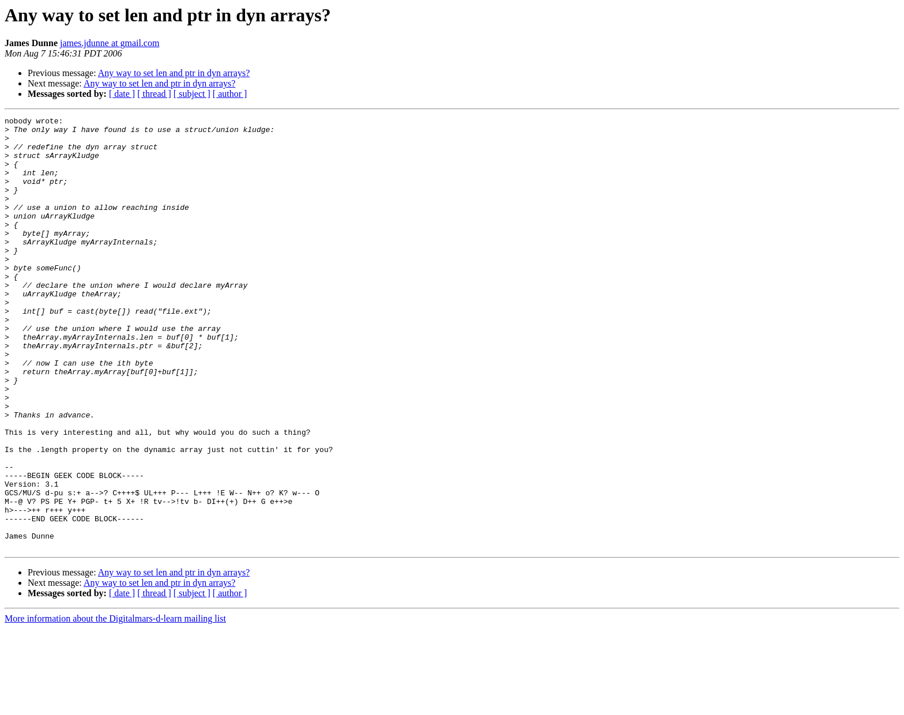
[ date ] (122, 94)
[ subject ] (192, 94)
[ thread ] (154, 94)
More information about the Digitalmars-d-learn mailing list (115, 705)
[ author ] (230, 94)
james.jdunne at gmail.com (109, 43)
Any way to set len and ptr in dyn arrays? (174, 73)
